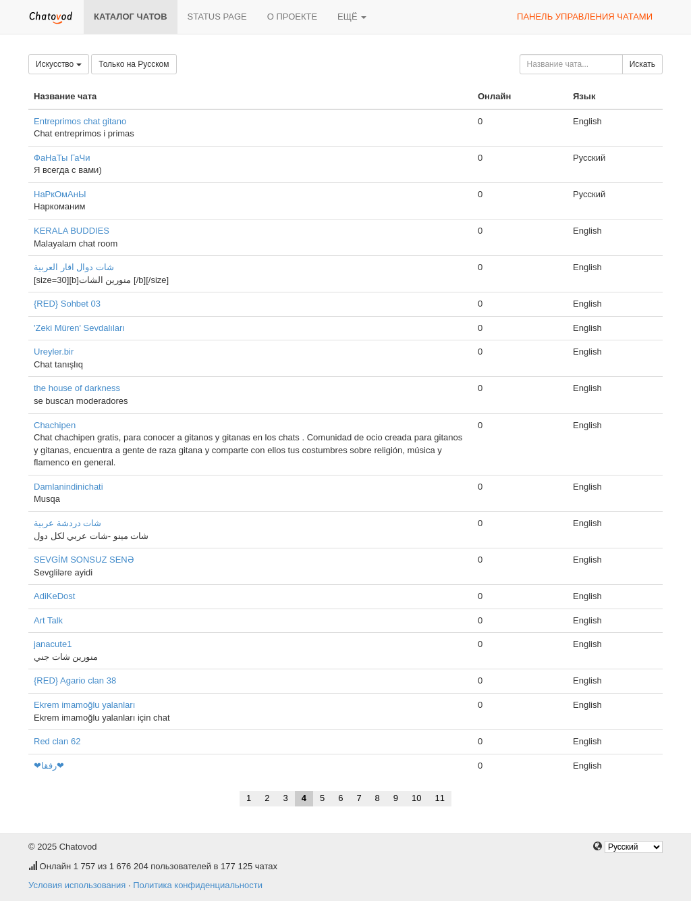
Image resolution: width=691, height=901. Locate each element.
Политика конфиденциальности (197, 885)
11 (440, 798)
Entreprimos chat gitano (80, 121)
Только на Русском (134, 64)
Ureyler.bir (54, 351)
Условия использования (77, 885)
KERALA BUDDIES (71, 231)
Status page (217, 16)
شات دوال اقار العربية (74, 267)
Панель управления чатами (585, 16)
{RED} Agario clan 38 (75, 680)
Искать (642, 64)
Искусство (59, 64)
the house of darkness (77, 388)
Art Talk (48, 620)
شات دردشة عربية (67, 523)
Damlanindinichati (68, 487)
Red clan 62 (57, 741)
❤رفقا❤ (49, 766)
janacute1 (53, 644)
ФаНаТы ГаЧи (62, 158)
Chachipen (55, 425)
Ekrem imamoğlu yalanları (84, 705)
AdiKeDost (54, 596)
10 (416, 798)
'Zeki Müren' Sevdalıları (79, 328)
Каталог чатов (130, 16)
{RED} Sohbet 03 (67, 304)
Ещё (351, 16)
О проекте (292, 16)
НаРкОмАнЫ (60, 194)
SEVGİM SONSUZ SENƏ (84, 560)
